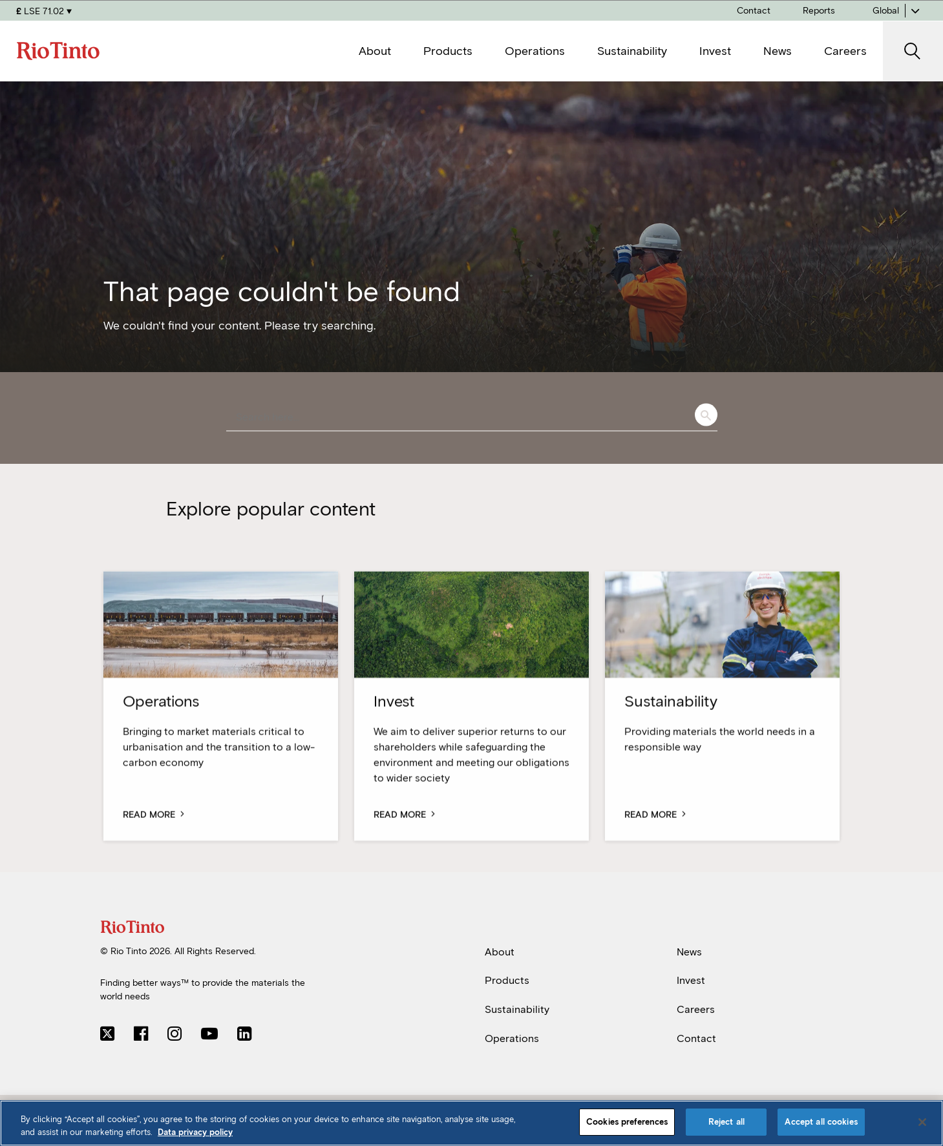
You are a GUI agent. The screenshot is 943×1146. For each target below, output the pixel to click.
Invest (691, 980)
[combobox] (471, 418)
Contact (696, 1038)
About (499, 952)
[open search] (913, 51)
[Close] (922, 1122)
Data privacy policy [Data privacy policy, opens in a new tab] (195, 1132)
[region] (471, 1123)
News (689, 952)
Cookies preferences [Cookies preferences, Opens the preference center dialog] (627, 1122)
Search (706, 415)
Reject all (726, 1122)
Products (507, 980)
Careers (696, 1009)
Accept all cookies (821, 1122)
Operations (512, 1038)
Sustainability (517, 1009)
